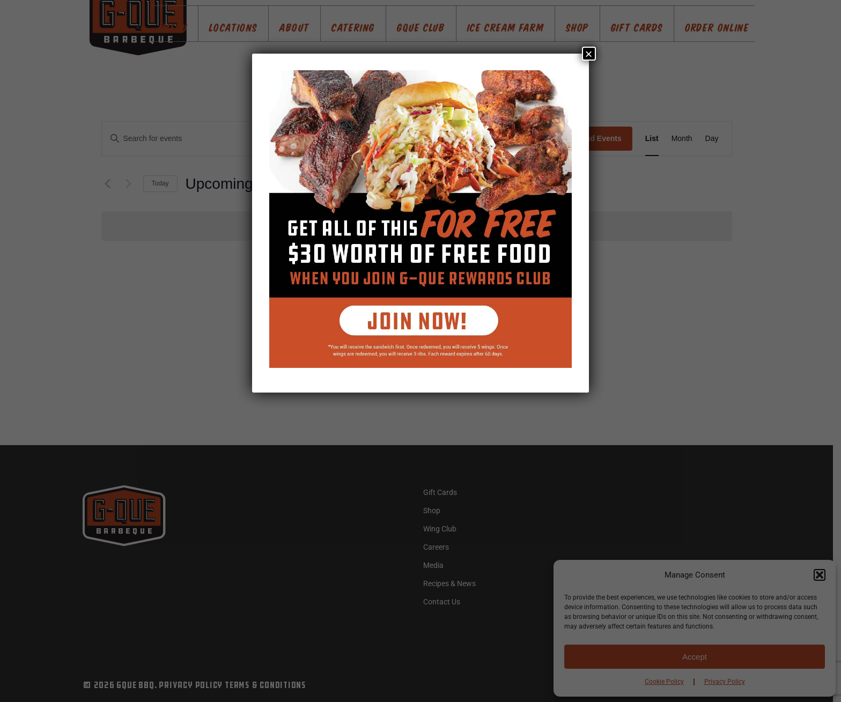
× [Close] (589, 54)
